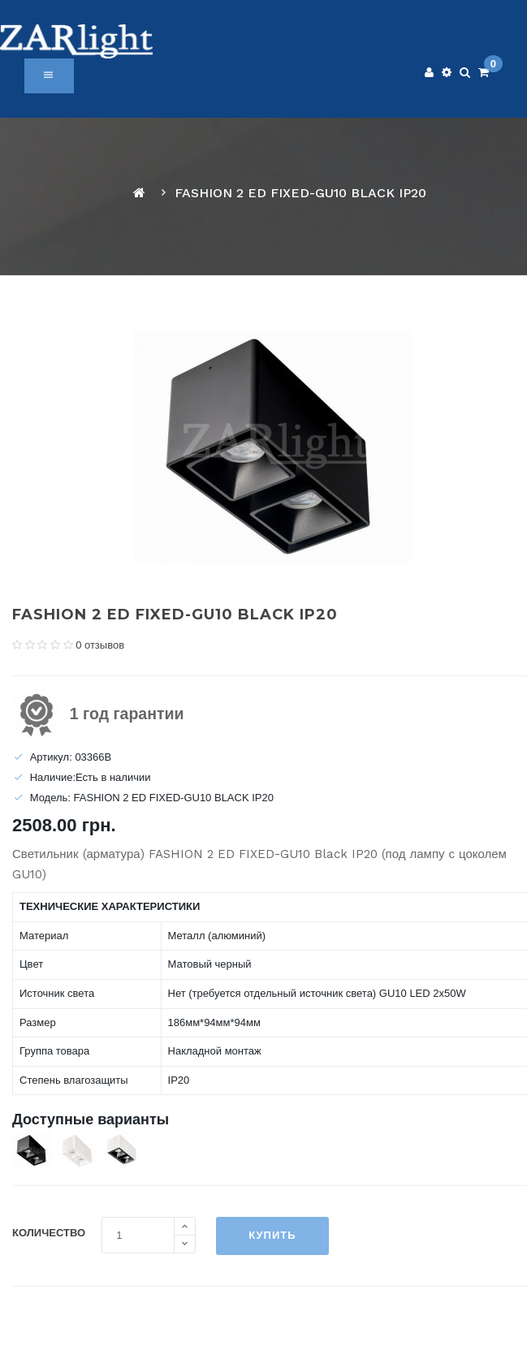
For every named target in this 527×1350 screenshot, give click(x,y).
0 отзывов (100, 645)
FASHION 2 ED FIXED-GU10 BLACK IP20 (300, 193)
